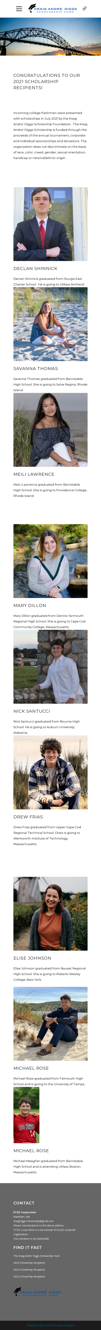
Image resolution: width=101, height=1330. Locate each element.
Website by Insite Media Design (50, 1325)
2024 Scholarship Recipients (29, 1262)
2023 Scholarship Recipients (29, 1269)
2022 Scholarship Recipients (29, 1276)
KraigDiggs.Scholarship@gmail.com (33, 1221)
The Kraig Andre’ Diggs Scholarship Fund (36, 1256)
